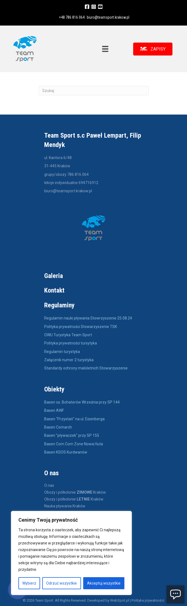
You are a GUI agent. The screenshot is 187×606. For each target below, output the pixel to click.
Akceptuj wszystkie (104, 583)
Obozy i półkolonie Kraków (75, 492)
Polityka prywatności (148, 600)
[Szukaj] (94, 90)
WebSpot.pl (119, 600)
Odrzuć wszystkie (61, 583)
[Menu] (105, 49)
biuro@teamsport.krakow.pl (108, 17)
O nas (49, 485)
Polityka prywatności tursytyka (70, 343)
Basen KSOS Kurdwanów (65, 452)
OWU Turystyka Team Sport (68, 335)
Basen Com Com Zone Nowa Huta (73, 444)
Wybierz (29, 583)
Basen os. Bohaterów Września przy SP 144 (82, 402)
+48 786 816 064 (72, 17)
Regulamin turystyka (62, 351)
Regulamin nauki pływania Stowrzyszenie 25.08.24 (88, 318)
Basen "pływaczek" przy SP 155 (71, 435)
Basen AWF (54, 410)
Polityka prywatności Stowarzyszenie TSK (80, 326)
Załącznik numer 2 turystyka (69, 360)
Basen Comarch (58, 427)
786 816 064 (78, 174)
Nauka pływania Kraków (64, 506)
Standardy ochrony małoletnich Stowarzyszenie (86, 368)
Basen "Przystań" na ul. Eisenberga (74, 419)
